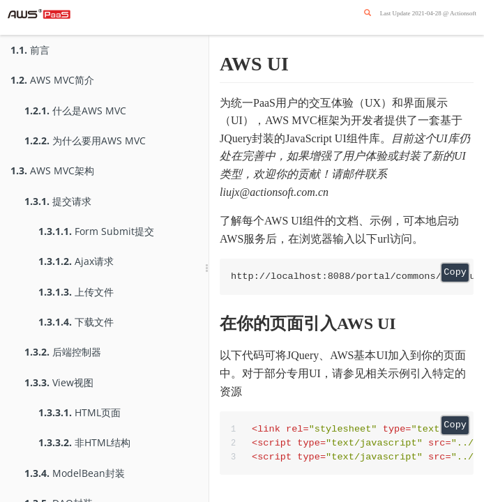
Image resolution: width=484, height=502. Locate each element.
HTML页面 (79, 412)
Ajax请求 (76, 261)
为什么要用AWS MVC (85, 140)
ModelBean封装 (74, 473)
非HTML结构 (84, 442)
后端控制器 (62, 351)
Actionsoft (463, 13)
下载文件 (76, 321)
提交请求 (57, 201)
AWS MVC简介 (52, 79)
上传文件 (76, 291)
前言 (30, 49)
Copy (455, 272)
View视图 (58, 382)
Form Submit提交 (96, 231)
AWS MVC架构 (52, 170)
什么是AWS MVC (75, 110)
